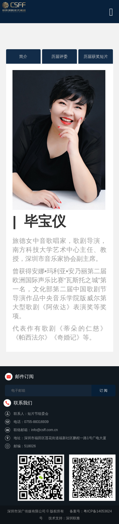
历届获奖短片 (96, 56)
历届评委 (59, 56)
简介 (23, 56)
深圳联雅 (73, 518)
